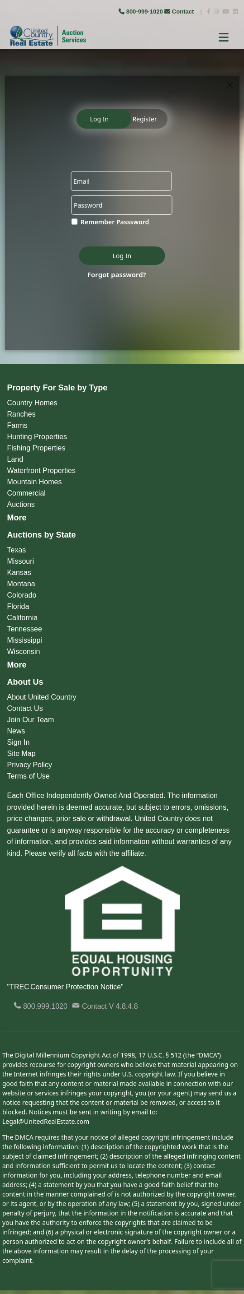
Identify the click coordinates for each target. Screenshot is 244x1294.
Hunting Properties (37, 437)
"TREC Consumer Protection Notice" (65, 987)
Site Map (21, 753)
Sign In (18, 742)
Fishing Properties (36, 448)
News (16, 731)
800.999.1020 (40, 1006)
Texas (16, 550)
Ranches (21, 414)
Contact (180, 11)
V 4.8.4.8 (123, 1006)
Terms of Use (28, 776)
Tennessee (24, 629)
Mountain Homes (34, 482)
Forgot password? (116, 273)
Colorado (22, 595)
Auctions (21, 504)
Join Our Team (30, 720)
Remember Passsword (115, 222)
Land (15, 459)
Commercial (26, 493)
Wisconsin (23, 651)
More (17, 517)
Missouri (20, 561)
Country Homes (32, 403)
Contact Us (25, 708)
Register (144, 119)
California (22, 617)
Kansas (19, 572)
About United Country (42, 697)
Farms (17, 425)
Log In (99, 119)
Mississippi (24, 640)
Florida (18, 606)
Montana (21, 584)
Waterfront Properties (41, 470)
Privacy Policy (30, 765)
